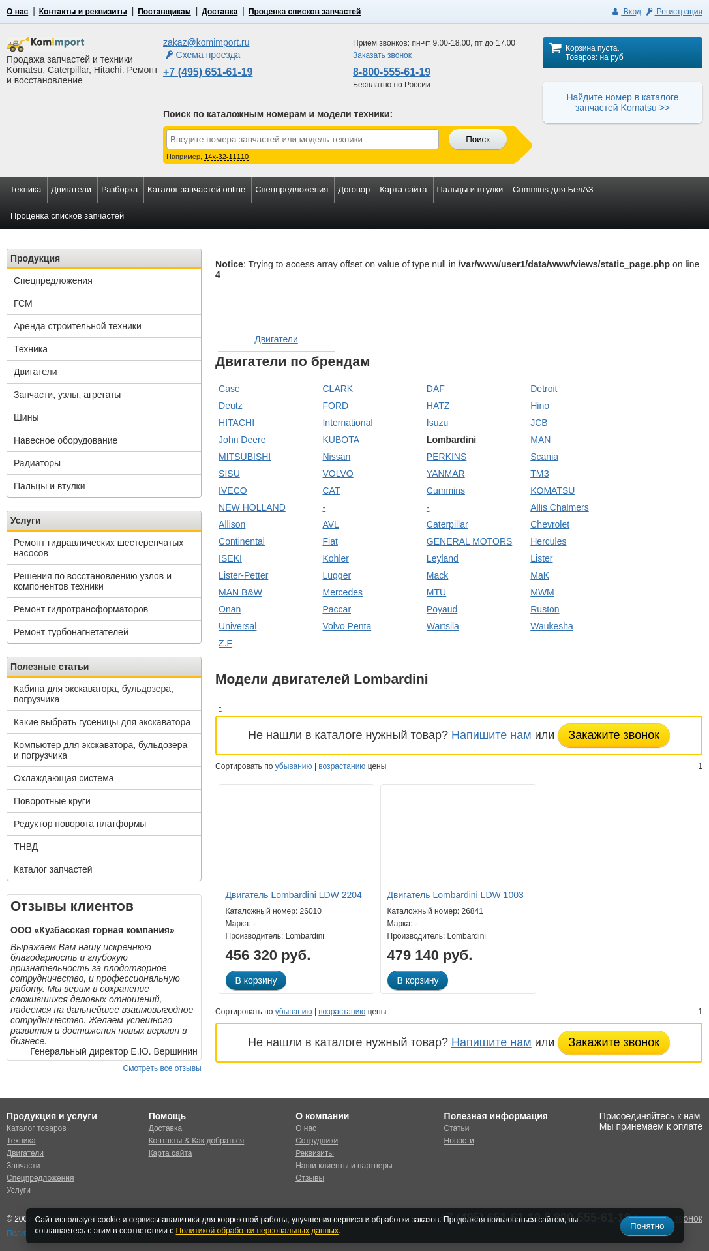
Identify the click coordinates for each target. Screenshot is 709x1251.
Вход (626, 11)
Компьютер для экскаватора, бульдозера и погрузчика (100, 750)
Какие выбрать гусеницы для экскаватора (102, 722)
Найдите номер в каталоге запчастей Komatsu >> (622, 102)
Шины (26, 417)
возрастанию (341, 766)
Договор (354, 189)
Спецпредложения (291, 189)
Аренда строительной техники (78, 326)
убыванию (293, 766)
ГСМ (23, 303)
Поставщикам (164, 11)
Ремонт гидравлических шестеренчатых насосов (98, 547)
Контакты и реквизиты (83, 11)
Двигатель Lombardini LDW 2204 (294, 895)
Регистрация (673, 11)
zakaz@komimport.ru (206, 42)
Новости (459, 1140)
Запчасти (23, 1165)
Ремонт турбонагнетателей (71, 632)
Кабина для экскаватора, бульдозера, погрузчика (93, 694)
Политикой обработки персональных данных (257, 1230)
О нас (17, 11)
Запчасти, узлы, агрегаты (67, 394)
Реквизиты (314, 1153)
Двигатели (71, 189)
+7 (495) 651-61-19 (207, 72)
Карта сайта (403, 189)
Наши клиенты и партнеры (344, 1165)
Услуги (19, 1190)
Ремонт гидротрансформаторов (81, 609)
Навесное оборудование (65, 440)
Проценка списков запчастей (305, 11)
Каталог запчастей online (196, 189)
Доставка (219, 11)
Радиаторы (37, 463)
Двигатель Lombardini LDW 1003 (455, 895)
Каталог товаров (37, 1128)
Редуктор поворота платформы (80, 824)
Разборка (119, 189)
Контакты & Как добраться (197, 1140)
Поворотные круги (52, 801)
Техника (25, 189)
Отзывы (309, 1178)
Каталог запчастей (53, 869)
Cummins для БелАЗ (553, 189)
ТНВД (26, 846)
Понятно (647, 1226)
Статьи (457, 1128)
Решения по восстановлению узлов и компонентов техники (93, 581)
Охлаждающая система (64, 778)
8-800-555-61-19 (391, 72)
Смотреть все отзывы (162, 1068)
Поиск (478, 139)
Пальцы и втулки (470, 189)
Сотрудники (316, 1140)
